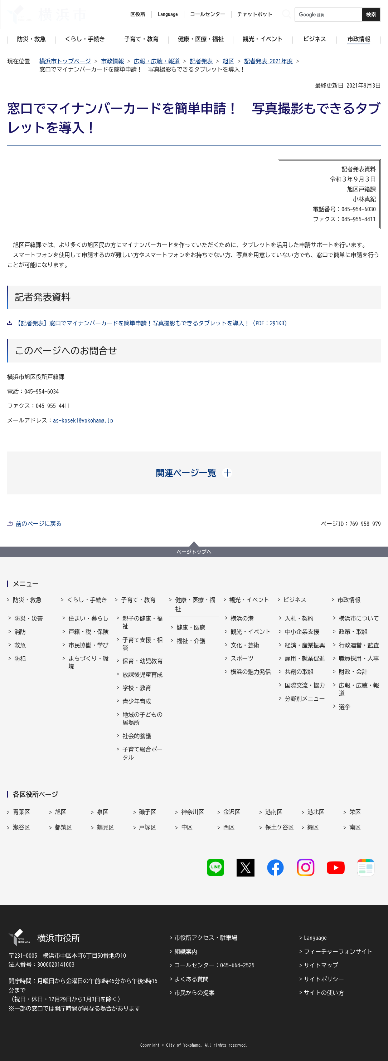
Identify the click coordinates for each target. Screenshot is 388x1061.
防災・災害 (28, 618)
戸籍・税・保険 (88, 632)
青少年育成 (136, 701)
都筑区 (63, 827)
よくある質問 (191, 979)
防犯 (20, 658)
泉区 (102, 812)
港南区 (273, 812)
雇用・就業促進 (305, 658)
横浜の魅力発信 (251, 672)
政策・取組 (353, 632)
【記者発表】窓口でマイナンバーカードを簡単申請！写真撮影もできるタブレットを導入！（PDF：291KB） (152, 323)
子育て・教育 (138, 600)
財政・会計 (353, 672)
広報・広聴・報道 (157, 61)
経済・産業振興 (305, 645)
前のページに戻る (39, 524)
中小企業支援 (302, 632)
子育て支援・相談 (142, 644)
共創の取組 (299, 672)
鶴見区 (105, 827)
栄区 (355, 812)
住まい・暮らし (88, 618)
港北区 (316, 812)
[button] (194, 473)
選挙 (344, 707)
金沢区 (232, 812)
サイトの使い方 (324, 993)
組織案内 (185, 951)
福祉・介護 (190, 641)
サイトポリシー (324, 979)
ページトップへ (194, 551)
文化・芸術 (245, 645)
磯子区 (147, 812)
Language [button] (168, 14)
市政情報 (112, 61)
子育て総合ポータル (142, 753)
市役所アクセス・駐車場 (205, 938)
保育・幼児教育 (142, 661)
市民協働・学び (88, 645)
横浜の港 (242, 618)
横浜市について (359, 618)
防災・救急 (27, 600)
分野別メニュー (305, 698)
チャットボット (254, 14)
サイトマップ (321, 965)
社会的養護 (136, 736)
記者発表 (201, 61)
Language (315, 938)
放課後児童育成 (142, 674)
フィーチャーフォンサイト (338, 951)
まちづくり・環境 (88, 662)
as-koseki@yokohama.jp (83, 420)
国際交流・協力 (305, 685)
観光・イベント (249, 600)
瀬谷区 (21, 827)
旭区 (228, 61)
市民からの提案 (194, 993)
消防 (20, 632)
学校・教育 (136, 688)
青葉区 (21, 812)
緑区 (313, 827)
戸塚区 (147, 827)
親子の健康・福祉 (142, 622)
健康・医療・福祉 (195, 604)
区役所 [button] (137, 14)
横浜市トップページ (65, 61)
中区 (187, 827)
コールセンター (207, 14)
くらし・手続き (87, 600)
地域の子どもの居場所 (142, 718)
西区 (229, 827)
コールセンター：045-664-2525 (214, 965)
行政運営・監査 (359, 645)
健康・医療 (190, 627)
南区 (355, 827)
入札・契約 (299, 618)
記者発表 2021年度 (268, 61)
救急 (20, 645)
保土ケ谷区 (279, 827)
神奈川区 (192, 812)
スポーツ (242, 658)
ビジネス (294, 600)
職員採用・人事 (359, 658)
